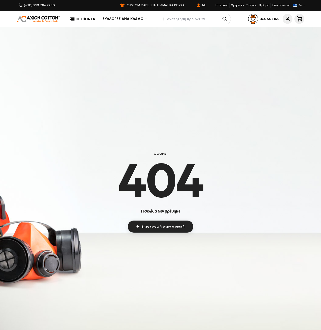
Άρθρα (264, 5)
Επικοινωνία (281, 5)
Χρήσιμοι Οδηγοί (244, 5)
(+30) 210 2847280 (39, 5)
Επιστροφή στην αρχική (160, 226)
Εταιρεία (221, 5)
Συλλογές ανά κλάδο (125, 18)
